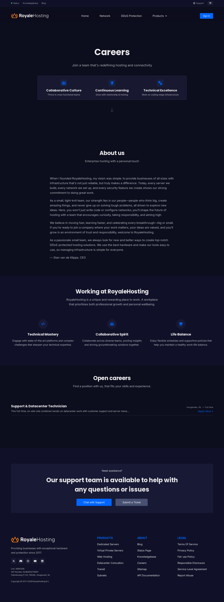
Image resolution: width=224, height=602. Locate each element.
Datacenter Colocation (110, 563)
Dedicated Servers (108, 544)
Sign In (206, 15)
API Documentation (148, 575)
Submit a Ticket (131, 502)
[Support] (198, 3)
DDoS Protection (131, 15)
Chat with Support (94, 502)
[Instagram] (28, 561)
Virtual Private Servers (110, 550)
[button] (160, 16)
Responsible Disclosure (191, 563)
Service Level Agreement (192, 569)
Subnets (101, 575)
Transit (101, 569)
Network (105, 15)
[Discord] (21, 561)
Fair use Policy (186, 557)
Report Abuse (185, 575)
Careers (141, 563)
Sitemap (142, 569)
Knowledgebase (30, 3)
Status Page (144, 550)
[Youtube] (35, 561)
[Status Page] (15, 3)
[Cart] (210, 3)
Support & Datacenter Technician (39, 406)
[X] (13, 561)
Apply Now (205, 411)
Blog (44, 3)
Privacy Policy (186, 550)
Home (85, 15)
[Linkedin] (42, 561)
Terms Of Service (188, 544)
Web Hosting (104, 557)
